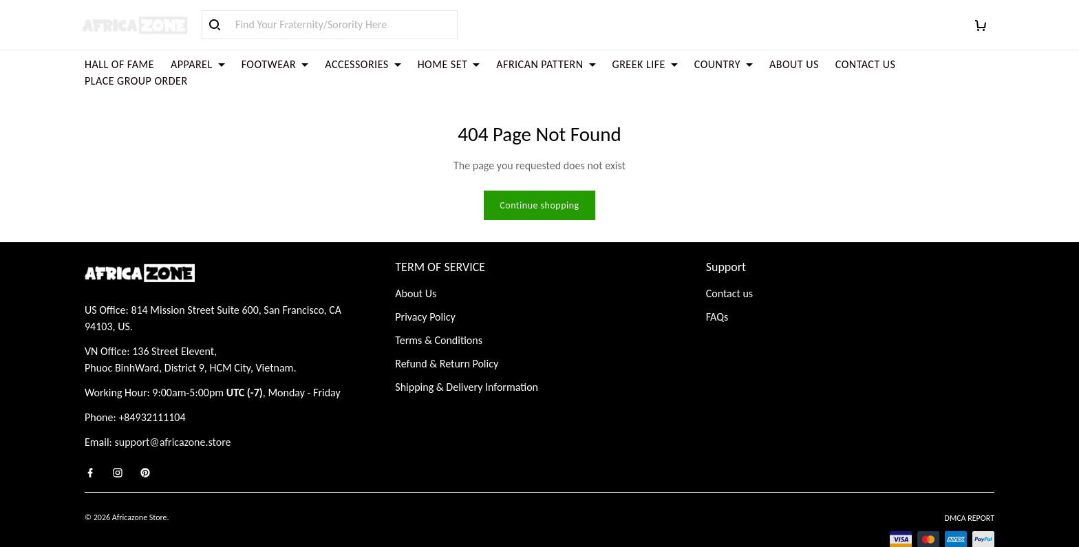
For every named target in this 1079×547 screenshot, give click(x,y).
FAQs (717, 283)
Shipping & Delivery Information (466, 354)
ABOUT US (794, 64)
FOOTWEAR (275, 64)
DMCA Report (969, 485)
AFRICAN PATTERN (545, 64)
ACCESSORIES (362, 64)
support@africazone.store (173, 409)
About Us (415, 260)
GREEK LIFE (645, 64)
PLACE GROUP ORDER (136, 80)
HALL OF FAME (119, 64)
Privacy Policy (425, 283)
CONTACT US (865, 64)
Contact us (729, 260)
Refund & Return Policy (446, 330)
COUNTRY (723, 64)
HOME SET (449, 64)
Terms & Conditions (438, 307)
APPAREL (198, 64)
